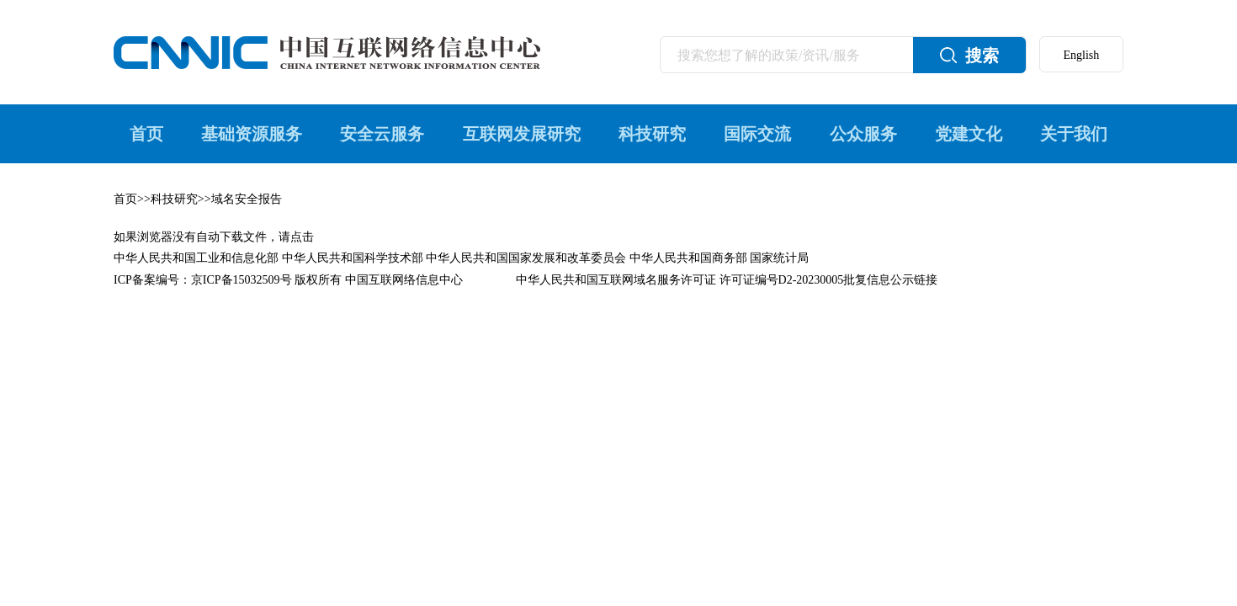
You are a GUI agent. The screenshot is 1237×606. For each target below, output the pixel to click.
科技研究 (652, 134)
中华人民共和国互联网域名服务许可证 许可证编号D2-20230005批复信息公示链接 (726, 280)
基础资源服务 (251, 134)
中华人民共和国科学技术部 (352, 258)
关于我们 (1073, 134)
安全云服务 (382, 134)
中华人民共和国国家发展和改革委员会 (526, 258)
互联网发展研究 (522, 134)
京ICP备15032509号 (241, 280)
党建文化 (968, 134)
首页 (146, 134)
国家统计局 (779, 258)
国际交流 (757, 134)
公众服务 (863, 134)
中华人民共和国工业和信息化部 (196, 258)
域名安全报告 (246, 199)
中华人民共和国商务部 (688, 258)
